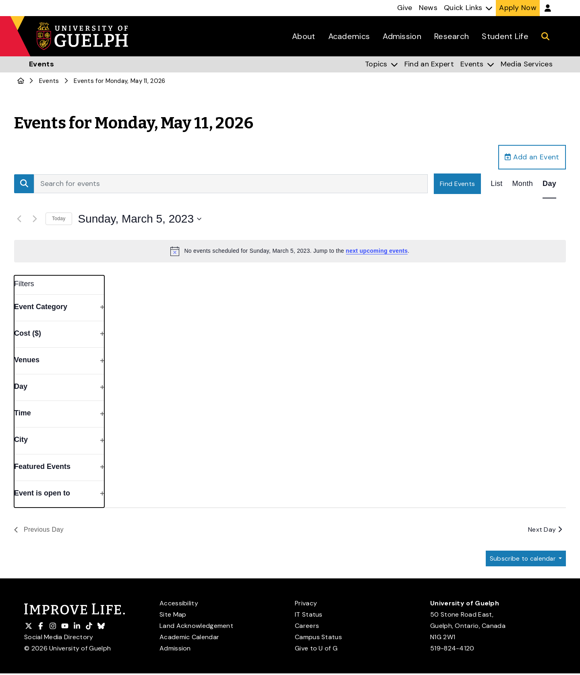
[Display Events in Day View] (549, 184)
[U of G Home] (20, 81)
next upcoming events (377, 251)
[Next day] (34, 219)
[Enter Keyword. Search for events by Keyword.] (231, 184)
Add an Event (531, 157)
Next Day (545, 530)
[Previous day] (19, 219)
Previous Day (39, 530)
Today (59, 219)
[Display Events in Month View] (522, 184)
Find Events (457, 184)
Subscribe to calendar (522, 559)
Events (49, 81)
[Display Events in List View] (496, 184)
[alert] (290, 251)
